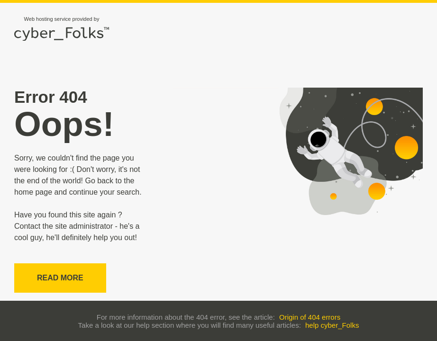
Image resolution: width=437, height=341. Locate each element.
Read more (60, 278)
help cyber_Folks (332, 325)
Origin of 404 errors (309, 317)
